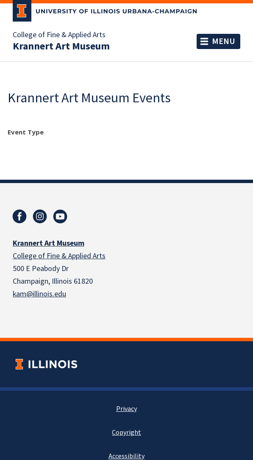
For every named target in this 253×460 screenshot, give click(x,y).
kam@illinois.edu (39, 294)
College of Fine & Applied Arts (59, 35)
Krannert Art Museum (61, 46)
